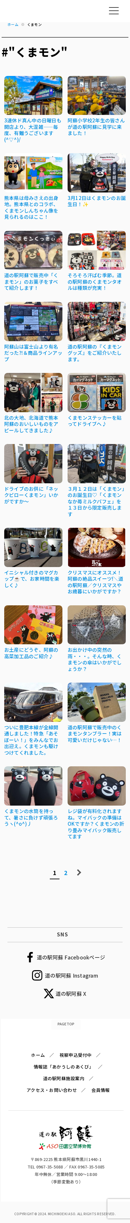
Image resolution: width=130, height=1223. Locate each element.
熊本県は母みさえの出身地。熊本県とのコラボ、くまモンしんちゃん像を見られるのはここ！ (31, 207)
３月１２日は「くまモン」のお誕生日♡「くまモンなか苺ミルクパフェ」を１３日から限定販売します (96, 501)
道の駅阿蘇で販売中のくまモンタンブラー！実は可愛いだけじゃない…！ (95, 733)
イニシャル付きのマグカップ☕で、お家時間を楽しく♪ (32, 578)
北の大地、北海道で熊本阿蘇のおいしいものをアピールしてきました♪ (31, 424)
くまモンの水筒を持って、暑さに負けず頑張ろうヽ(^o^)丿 (31, 817)
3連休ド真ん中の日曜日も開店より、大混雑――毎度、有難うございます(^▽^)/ (32, 130)
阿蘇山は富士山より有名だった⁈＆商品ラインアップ (33, 353)
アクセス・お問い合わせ (52, 1090)
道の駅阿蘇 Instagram (71, 975)
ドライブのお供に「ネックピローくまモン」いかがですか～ (31, 495)
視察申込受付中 (76, 1055)
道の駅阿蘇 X (71, 993)
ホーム (38, 1055)
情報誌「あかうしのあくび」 (63, 1066)
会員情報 (101, 1090)
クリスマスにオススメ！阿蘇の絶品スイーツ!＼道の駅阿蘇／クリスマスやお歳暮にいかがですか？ (95, 582)
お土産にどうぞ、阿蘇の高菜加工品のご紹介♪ (31, 653)
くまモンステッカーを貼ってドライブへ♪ (95, 420)
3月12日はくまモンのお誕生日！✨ (97, 201)
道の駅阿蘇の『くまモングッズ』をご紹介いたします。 (95, 353)
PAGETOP (66, 1023)
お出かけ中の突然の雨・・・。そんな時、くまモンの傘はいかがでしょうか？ (95, 659)
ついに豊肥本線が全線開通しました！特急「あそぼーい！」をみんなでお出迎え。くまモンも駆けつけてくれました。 (31, 740)
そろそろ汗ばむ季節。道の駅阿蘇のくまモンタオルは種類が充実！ (95, 281)
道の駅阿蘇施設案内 (63, 1078)
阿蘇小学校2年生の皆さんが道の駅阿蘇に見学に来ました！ (96, 126)
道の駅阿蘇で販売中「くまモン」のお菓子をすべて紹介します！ (31, 281)
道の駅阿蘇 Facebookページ (71, 957)
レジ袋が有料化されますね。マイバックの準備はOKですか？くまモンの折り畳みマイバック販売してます (96, 824)
